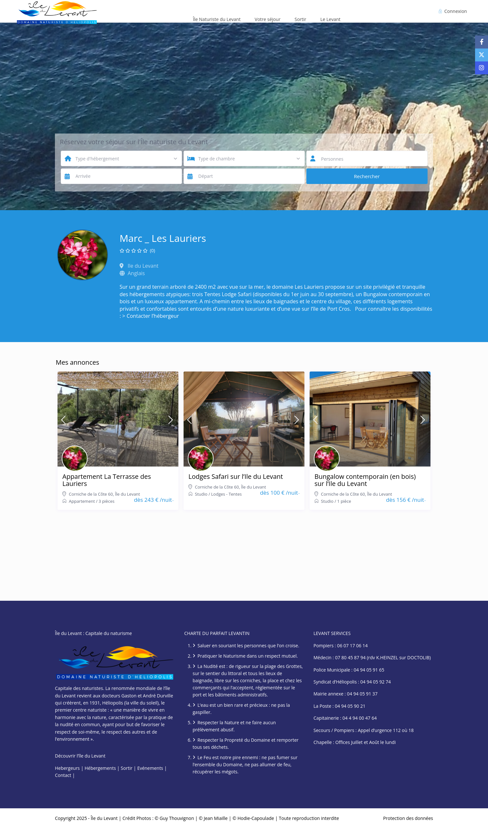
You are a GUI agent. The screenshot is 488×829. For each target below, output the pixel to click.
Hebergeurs (67, 768)
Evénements (150, 768)
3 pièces (106, 501)
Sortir (300, 19)
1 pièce (344, 501)
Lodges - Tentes (226, 494)
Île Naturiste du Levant (217, 19)
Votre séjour (268, 19)
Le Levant (330, 19)
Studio (201, 494)
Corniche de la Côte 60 (91, 494)
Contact (63, 775)
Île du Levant (127, 494)
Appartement (82, 501)
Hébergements (100, 768)
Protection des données (408, 818)
